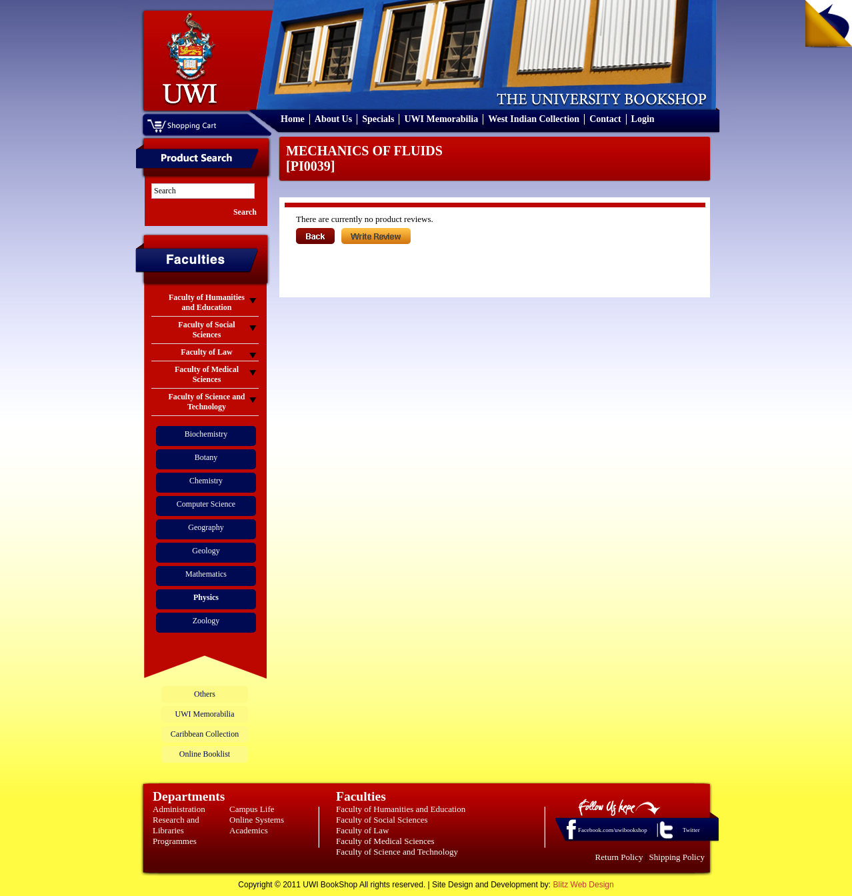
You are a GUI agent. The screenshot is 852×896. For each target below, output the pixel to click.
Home (293, 119)
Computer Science (206, 504)
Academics (248, 830)
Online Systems (256, 820)
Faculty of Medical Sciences (385, 841)
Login (643, 119)
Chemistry (206, 480)
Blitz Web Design (583, 884)
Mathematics (206, 574)
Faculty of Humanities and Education (400, 809)
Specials (378, 119)
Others (204, 694)
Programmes (175, 841)
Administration (179, 809)
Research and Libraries (176, 825)
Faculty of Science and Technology (397, 852)
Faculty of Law (362, 830)
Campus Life (252, 809)
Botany (206, 457)
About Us (333, 119)
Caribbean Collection (205, 734)
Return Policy (619, 857)
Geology (205, 550)
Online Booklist (204, 754)
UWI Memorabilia (441, 119)
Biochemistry (206, 434)
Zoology (206, 620)
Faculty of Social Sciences (382, 820)
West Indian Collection (533, 119)
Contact (605, 119)
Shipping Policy (677, 857)
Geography (205, 527)
